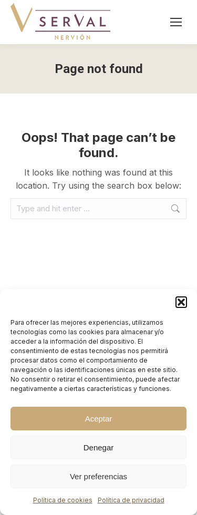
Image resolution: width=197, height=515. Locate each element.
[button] (181, 302)
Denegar (99, 447)
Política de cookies (62, 500)
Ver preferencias (98, 476)
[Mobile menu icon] (175, 22)
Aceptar (98, 418)
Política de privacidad (131, 500)
